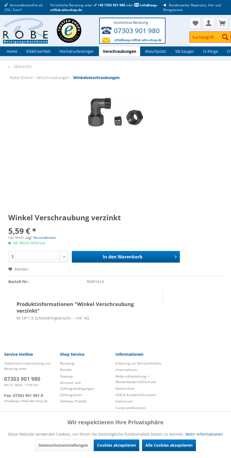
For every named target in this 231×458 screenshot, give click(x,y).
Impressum (124, 401)
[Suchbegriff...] (210, 37)
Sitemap (66, 376)
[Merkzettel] (195, 23)
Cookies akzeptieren (116, 445)
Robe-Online (22, 77)
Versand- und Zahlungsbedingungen (77, 385)
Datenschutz (125, 388)
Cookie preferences (131, 407)
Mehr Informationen (204, 434)
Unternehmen (126, 369)
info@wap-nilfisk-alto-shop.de (138, 40)
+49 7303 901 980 (109, 5)
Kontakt (66, 369)
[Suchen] (225, 37)
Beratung (67, 363)
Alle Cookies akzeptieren (169, 445)
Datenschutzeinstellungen (63, 445)
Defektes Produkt (73, 401)
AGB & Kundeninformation (136, 394)
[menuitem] (210, 40)
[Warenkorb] (222, 23)
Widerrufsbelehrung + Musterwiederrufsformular (136, 379)
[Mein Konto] (208, 23)
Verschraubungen (53, 77)
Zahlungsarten (71, 394)
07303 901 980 (137, 30)
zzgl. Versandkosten (40, 237)
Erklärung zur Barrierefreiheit (138, 363)
